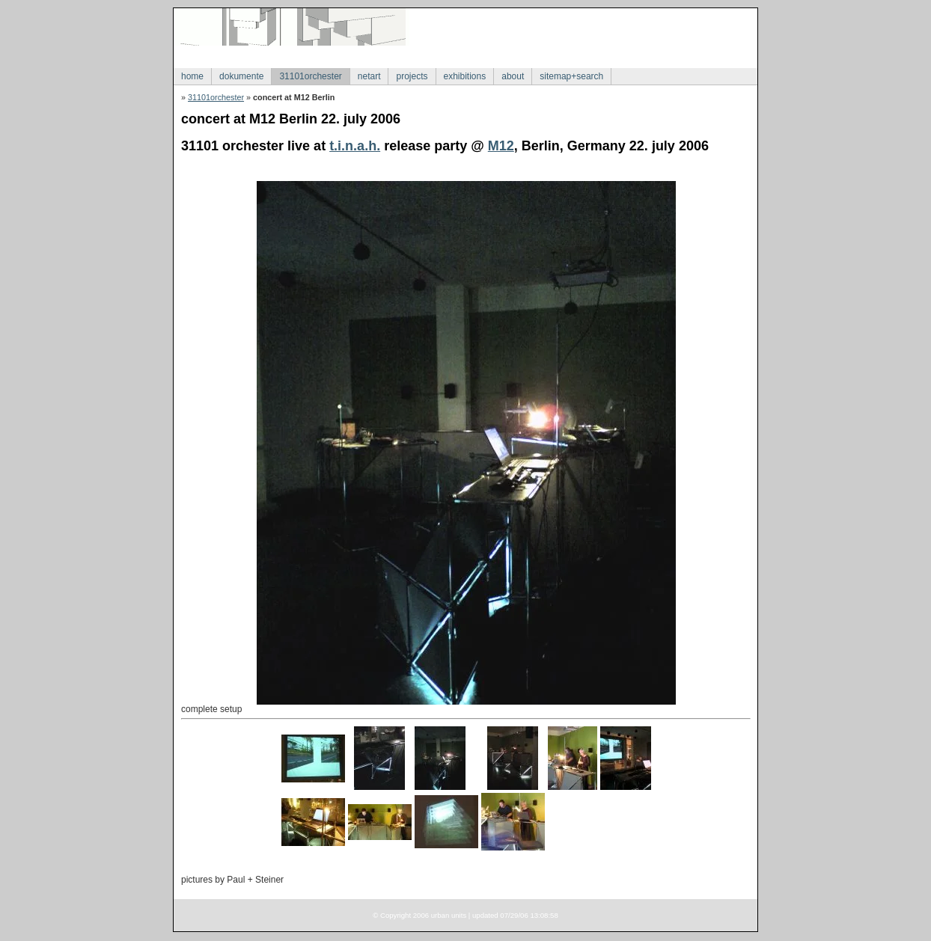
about (512, 76)
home (192, 76)
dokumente (241, 76)
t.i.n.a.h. (354, 145)
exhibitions (465, 76)
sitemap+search (571, 76)
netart (369, 76)
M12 (501, 145)
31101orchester (310, 76)
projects (411, 76)
